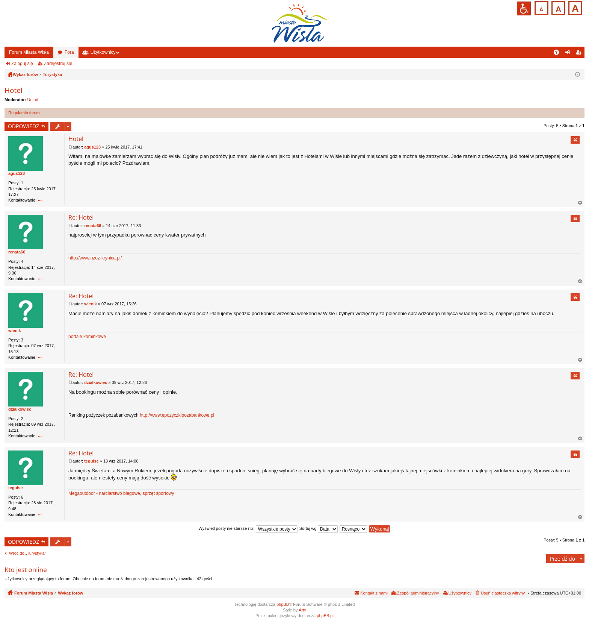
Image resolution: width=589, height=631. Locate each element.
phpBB (282, 604)
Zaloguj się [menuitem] (569, 54)
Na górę (580, 202)
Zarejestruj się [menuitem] (580, 54)
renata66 (16, 252)
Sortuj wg (318, 528)
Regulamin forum (24, 113)
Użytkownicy (103, 52)
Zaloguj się (22, 63)
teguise (15, 487)
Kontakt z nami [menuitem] (374, 593)
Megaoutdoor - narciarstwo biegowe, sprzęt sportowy (121, 493)
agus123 (16, 173)
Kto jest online (26, 569)
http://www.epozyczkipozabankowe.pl (177, 415)
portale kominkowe (87, 336)
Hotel (14, 90)
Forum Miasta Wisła (29, 52)
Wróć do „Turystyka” (27, 553)
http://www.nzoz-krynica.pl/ (95, 258)
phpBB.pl (325, 615)
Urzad (32, 99)
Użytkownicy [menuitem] (460, 593)
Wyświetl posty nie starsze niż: (248, 528)
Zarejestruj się (58, 63)
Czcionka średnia (557, 7)
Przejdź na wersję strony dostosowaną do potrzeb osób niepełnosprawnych (524, 8)
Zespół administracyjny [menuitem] (418, 593)
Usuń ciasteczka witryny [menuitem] (503, 593)
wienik (14, 330)
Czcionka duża (574, 7)
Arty (302, 610)
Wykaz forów (70, 593)
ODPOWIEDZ (23, 126)
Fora (69, 52)
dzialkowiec (19, 409)
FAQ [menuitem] (559, 54)
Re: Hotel (81, 217)
